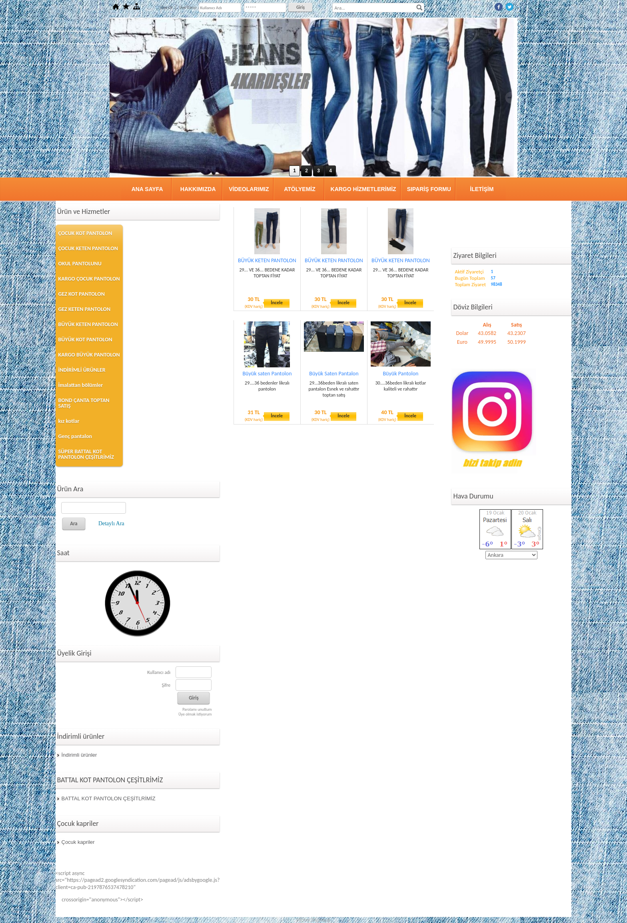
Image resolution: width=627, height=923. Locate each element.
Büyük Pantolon (401, 373)
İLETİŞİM (481, 189)
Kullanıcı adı (158, 672)
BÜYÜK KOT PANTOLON (85, 339)
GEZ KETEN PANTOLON (84, 309)
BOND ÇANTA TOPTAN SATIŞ (84, 403)
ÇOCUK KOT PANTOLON (85, 233)
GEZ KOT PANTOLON (81, 294)
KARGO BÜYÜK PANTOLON (89, 354)
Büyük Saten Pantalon (333, 373)
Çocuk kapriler (78, 842)
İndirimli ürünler (79, 755)
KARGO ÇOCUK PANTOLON (89, 278)
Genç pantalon (75, 436)
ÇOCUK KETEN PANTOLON (88, 248)
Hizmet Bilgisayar (314, 919)
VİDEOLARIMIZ (249, 189)
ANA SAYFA (147, 189)
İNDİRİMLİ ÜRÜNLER (82, 370)
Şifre (166, 685)
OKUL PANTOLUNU (80, 263)
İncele (277, 302)
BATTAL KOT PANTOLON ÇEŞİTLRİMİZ (109, 798)
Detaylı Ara (111, 523)
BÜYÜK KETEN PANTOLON (88, 324)
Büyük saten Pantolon (267, 373)
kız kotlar (69, 421)
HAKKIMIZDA (198, 189)
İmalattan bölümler (80, 385)
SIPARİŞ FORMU (429, 189)
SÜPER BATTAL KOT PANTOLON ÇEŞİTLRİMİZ (86, 454)
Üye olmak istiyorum (195, 714)
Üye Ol (166, 7)
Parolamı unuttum (197, 709)
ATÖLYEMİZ (299, 189)
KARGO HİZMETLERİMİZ (363, 189)
